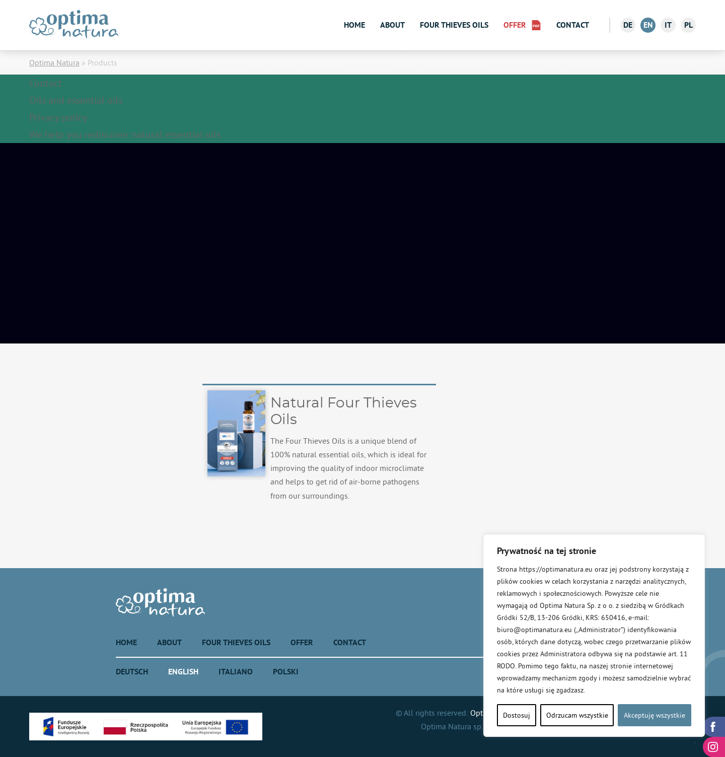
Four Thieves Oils (454, 25)
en (648, 25)
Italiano (236, 671)
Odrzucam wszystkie (577, 715)
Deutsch (132, 671)
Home (354, 25)
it (668, 25)
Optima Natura (54, 62)
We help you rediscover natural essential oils (125, 134)
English (183, 671)
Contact (572, 25)
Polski (286, 671)
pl (688, 25)
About (392, 25)
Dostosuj (516, 715)
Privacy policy (58, 117)
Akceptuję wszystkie (654, 715)
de (627, 25)
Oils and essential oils (75, 100)
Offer (514, 25)
